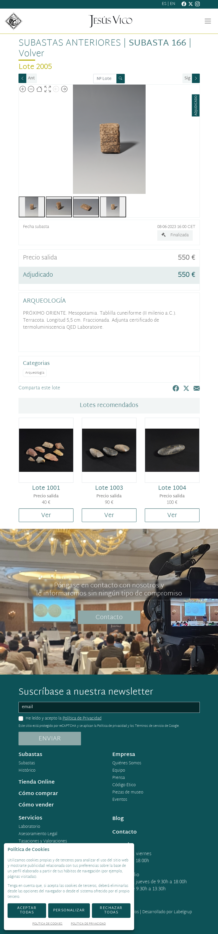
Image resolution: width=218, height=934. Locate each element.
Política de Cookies (47, 924)
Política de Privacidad (82, 718)
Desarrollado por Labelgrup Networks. (146, 915)
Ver (46, 515)
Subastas (26, 763)
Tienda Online (36, 782)
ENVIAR (50, 739)
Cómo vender (36, 805)
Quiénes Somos (126, 763)
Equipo (118, 770)
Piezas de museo (127, 792)
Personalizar (69, 910)
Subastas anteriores (69, 43)
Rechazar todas (111, 910)
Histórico (26, 770)
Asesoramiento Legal (37, 834)
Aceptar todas (26, 910)
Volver (31, 54)
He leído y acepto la (64, 719)
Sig (187, 78)
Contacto (109, 617)
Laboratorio (29, 827)
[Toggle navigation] (208, 21)
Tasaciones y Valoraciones (42, 841)
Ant (31, 78)
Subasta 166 (157, 43)
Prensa (118, 778)
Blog (118, 818)
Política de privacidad (112, 726)
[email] (109, 707)
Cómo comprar (38, 793)
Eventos (119, 800)
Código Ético (124, 785)
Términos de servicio (149, 726)
